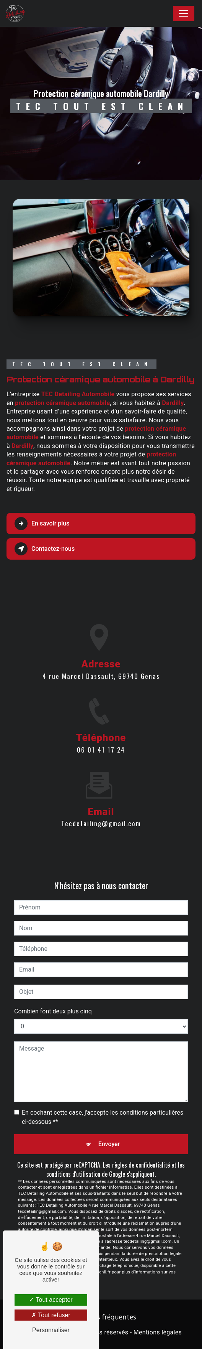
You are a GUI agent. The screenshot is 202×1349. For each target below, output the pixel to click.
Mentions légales (158, 1332)
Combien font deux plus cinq (53, 1011)
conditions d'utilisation (73, 1174)
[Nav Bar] (183, 13)
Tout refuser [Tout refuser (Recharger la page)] (50, 1315)
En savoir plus (42, 523)
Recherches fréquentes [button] (101, 1316)
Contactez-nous (45, 548)
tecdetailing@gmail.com (101, 789)
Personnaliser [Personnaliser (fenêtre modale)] (51, 1330)
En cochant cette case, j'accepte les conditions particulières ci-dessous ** (102, 1117)
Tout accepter (50, 1299)
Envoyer (109, 1144)
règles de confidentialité (141, 1164)
